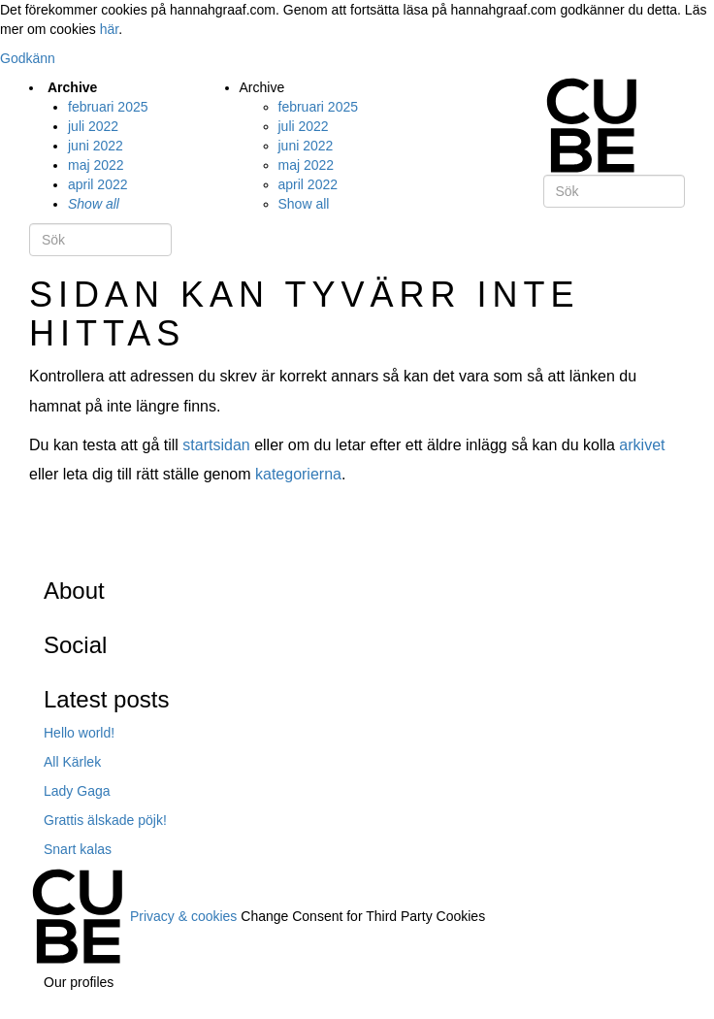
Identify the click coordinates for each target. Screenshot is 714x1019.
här (109, 29)
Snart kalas (78, 849)
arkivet (642, 445)
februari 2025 (108, 107)
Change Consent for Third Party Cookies (363, 915)
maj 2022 (96, 165)
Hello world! (79, 732)
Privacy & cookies (183, 915)
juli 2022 (93, 126)
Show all (93, 204)
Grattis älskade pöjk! (105, 820)
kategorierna (298, 474)
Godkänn (27, 58)
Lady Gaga (77, 791)
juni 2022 (95, 145)
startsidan (215, 445)
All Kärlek (72, 762)
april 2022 (98, 184)
